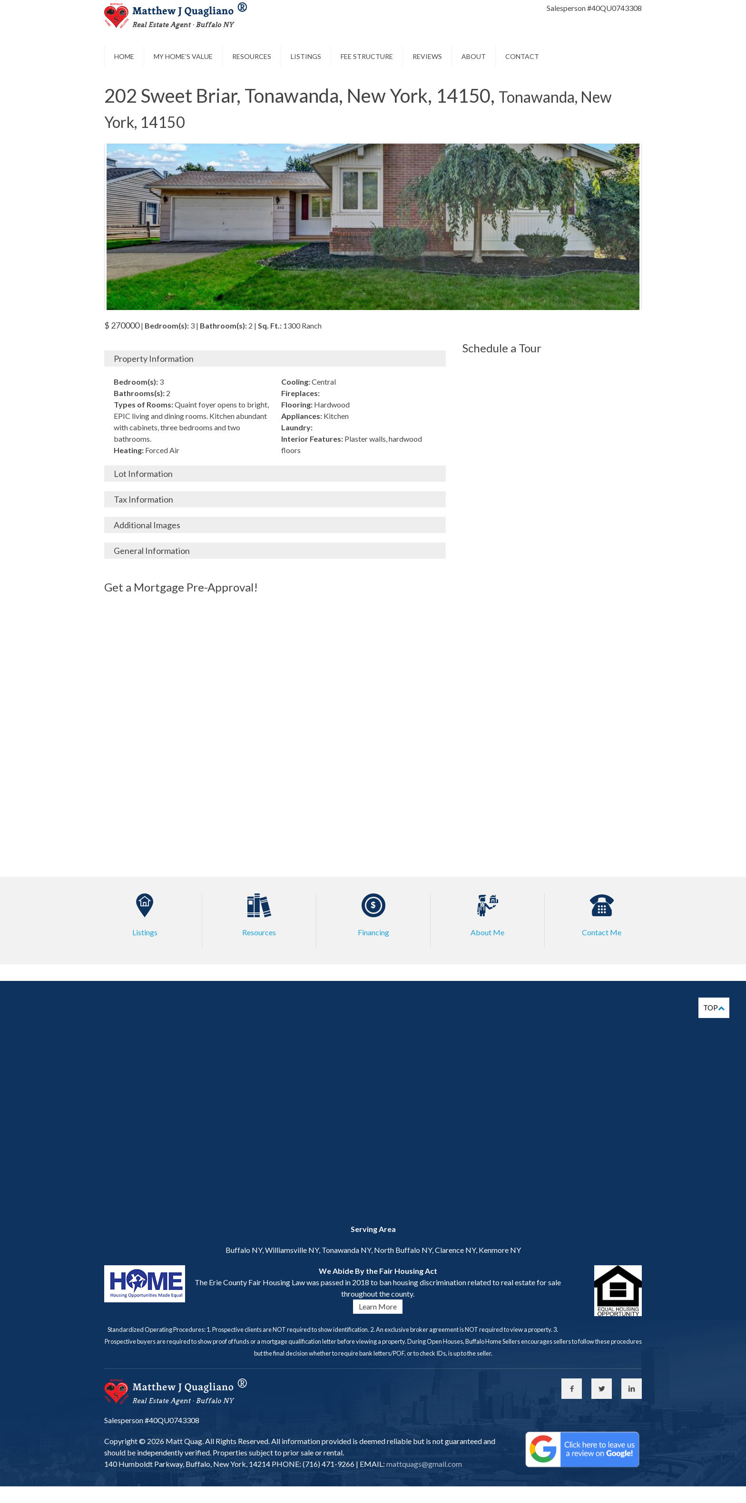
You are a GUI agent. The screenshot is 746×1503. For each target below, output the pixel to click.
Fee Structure (367, 56)
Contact (522, 56)
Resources (251, 56)
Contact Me (601, 932)
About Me (487, 932)
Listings (306, 56)
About (473, 56)
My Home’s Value (183, 56)
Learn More (378, 1306)
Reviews (427, 56)
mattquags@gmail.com (423, 1463)
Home (124, 56)
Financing (373, 932)
